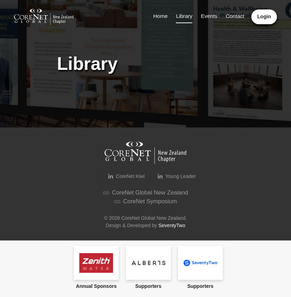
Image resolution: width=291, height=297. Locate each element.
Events (209, 16)
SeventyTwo (171, 225)
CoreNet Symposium (145, 201)
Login (264, 16)
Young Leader (176, 176)
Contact (235, 16)
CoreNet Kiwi (126, 176)
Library (184, 16)
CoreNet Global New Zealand (145, 192)
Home (160, 16)
